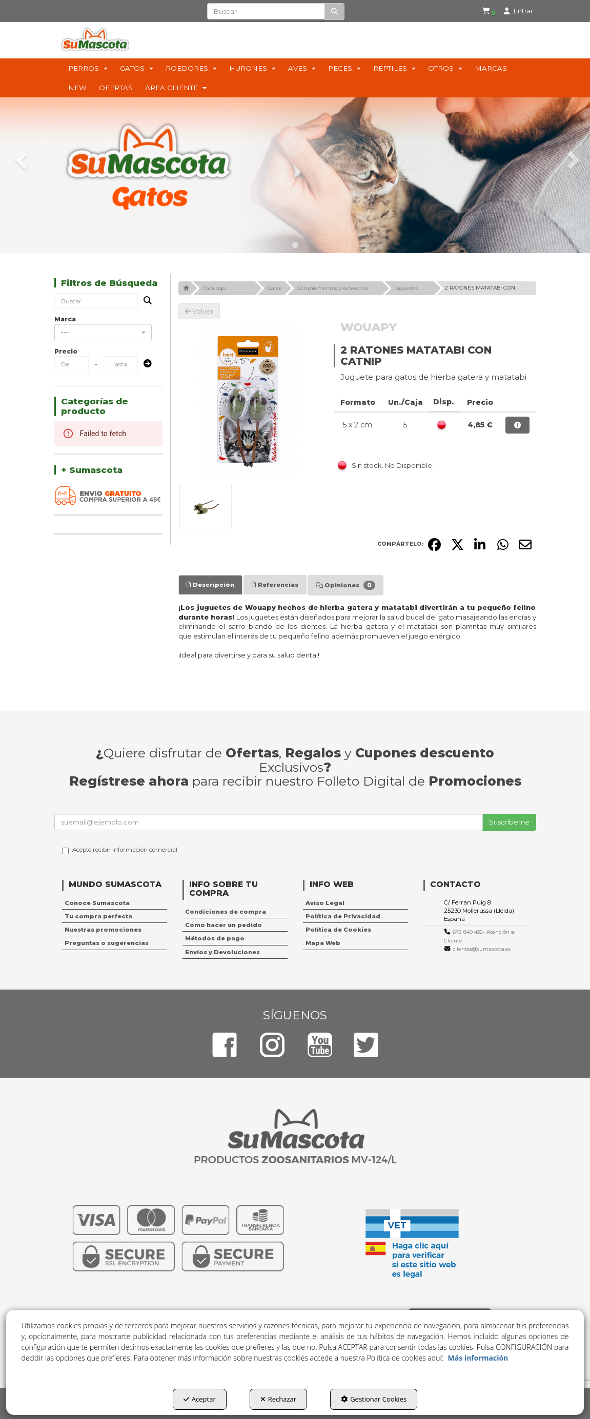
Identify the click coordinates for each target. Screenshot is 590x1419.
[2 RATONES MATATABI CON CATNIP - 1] (205, 506)
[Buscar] (334, 11)
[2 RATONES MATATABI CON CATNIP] (248, 399)
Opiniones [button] (345, 585)
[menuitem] (482, 11)
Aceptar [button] (200, 1399)
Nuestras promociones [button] (103, 929)
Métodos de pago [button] (215, 938)
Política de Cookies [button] (338, 929)
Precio (65, 351)
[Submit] (144, 364)
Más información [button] (478, 1358)
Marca (65, 319)
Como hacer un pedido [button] (223, 925)
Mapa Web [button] (323, 943)
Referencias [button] (275, 584)
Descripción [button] (210, 584)
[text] (266, 11)
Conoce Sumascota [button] (97, 903)
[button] (484, 11)
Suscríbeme (509, 822)
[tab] (210, 584)
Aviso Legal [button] (325, 903)
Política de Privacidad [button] (343, 916)
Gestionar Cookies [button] (373, 1399)
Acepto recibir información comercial (119, 850)
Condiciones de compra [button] (225, 911)
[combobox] (103, 332)
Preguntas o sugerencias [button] (107, 943)
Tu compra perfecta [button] (98, 916)
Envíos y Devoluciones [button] (222, 952)
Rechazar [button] (278, 1399)
